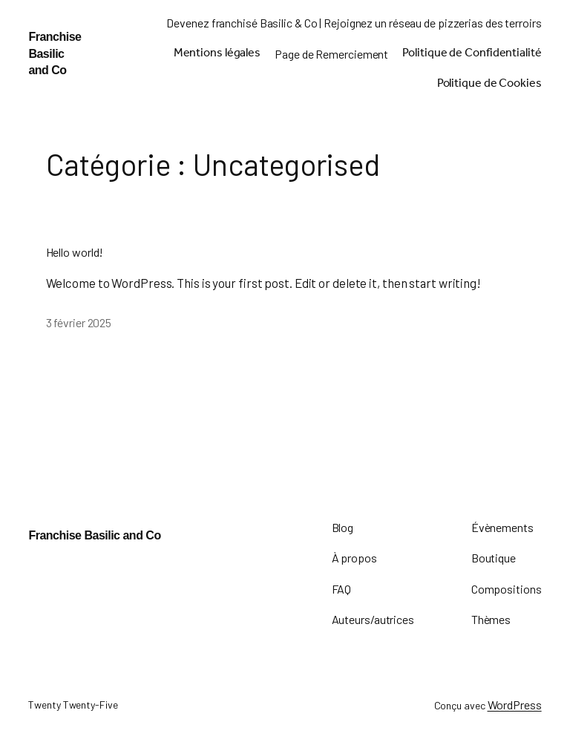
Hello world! (75, 252)
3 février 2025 (79, 322)
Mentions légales (217, 54)
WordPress (515, 704)
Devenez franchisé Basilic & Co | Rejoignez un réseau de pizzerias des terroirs (353, 23)
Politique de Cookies (489, 85)
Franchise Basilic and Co (54, 53)
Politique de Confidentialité (471, 54)
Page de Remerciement (331, 54)
